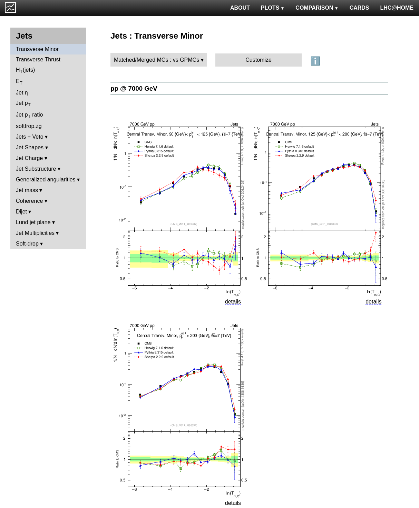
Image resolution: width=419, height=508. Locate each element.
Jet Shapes (29, 147)
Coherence (29, 201)
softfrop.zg (29, 126)
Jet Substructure (36, 169)
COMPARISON (316, 8)
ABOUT (240, 8)
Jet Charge (29, 158)
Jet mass (27, 190)
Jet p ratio (29, 115)
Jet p (23, 103)
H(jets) (25, 70)
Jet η (22, 93)
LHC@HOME (396, 8)
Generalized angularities (46, 179)
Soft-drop (27, 244)
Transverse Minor (37, 49)
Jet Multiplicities (35, 233)
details (233, 302)
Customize (258, 60)
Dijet (21, 212)
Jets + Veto (29, 137)
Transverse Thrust (38, 59)
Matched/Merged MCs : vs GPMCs (156, 60)
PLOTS (273, 8)
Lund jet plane (33, 222)
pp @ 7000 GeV (133, 88)
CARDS (359, 8)
